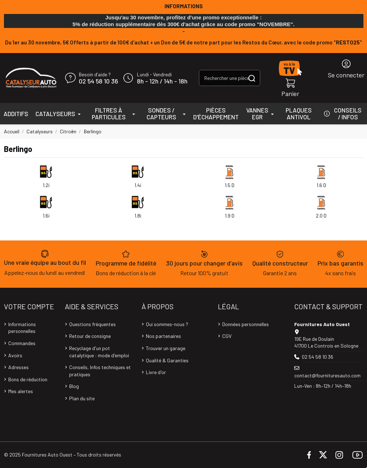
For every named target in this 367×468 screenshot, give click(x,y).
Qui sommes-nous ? (167, 324)
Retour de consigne (90, 336)
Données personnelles (245, 324)
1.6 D (321, 185)
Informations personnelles (22, 327)
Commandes (21, 343)
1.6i (46, 215)
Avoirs (15, 355)
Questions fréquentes (92, 324)
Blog (74, 386)
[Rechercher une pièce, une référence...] (251, 78)
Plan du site (82, 398)
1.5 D (229, 185)
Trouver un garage (165, 348)
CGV (227, 336)
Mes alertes (20, 391)
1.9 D (229, 215)
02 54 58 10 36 (98, 81)
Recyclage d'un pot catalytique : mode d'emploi (99, 351)
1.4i (137, 185)
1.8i (137, 215)
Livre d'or (156, 372)
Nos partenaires (163, 336)
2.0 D (321, 215)
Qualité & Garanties (167, 360)
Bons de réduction (27, 379)
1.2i (46, 185)
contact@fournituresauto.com (327, 375)
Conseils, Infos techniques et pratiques (100, 370)
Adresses (18, 367)
